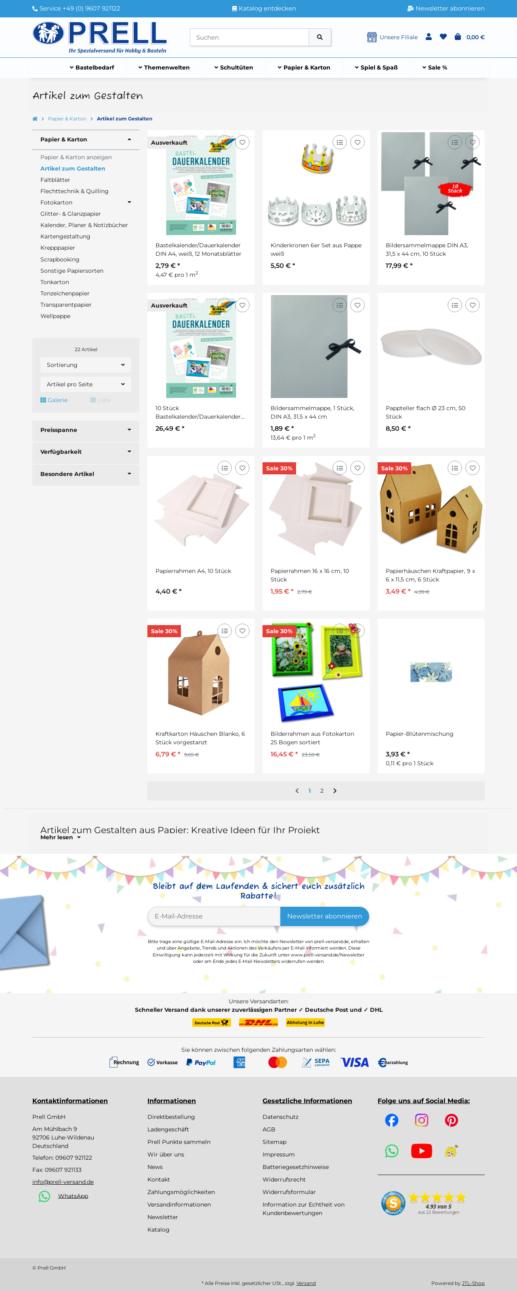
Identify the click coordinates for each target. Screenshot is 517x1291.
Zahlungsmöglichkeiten (181, 1192)
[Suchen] (249, 37)
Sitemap (274, 1142)
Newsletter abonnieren (324, 916)
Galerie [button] (53, 400)
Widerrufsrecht (284, 1179)
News (155, 1167)
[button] (429, 37)
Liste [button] (100, 400)
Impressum (279, 1154)
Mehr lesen (60, 837)
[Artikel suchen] (320, 37)
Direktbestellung (171, 1116)
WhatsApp (73, 1195)
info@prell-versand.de (63, 1182)
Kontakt (158, 1179)
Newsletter (162, 1217)
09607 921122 (73, 1157)
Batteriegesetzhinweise (296, 1167)
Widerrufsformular (289, 1192)
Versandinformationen (179, 1204)
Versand (306, 1283)
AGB (269, 1129)
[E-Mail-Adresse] (214, 916)
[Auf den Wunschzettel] (242, 142)
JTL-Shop (473, 1283)
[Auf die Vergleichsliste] (224, 142)
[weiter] (335, 791)
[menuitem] (92, 68)
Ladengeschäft (168, 1129)
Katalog (158, 1229)
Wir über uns (165, 1154)
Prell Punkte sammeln (178, 1142)
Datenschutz (280, 1116)
